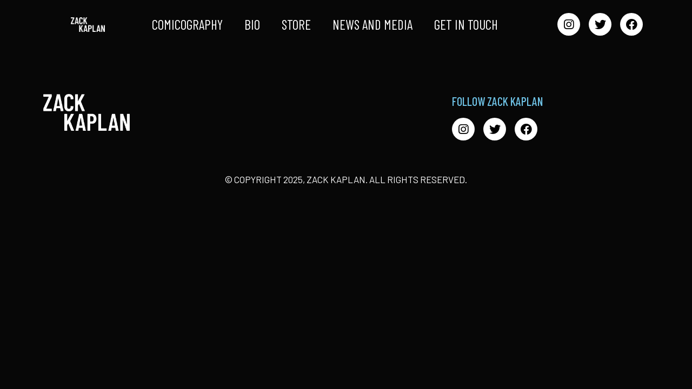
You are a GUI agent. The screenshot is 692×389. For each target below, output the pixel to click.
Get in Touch (466, 24)
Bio (252, 24)
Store (296, 24)
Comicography (187, 24)
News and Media (372, 24)
